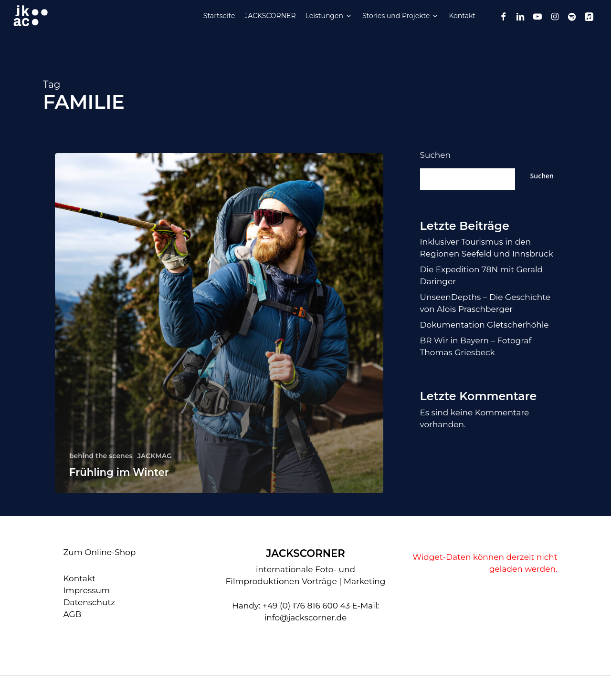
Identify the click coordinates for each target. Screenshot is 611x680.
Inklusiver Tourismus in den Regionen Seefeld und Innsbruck (486, 247)
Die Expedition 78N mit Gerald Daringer (481, 275)
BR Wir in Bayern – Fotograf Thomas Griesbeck (476, 346)
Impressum (86, 590)
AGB (72, 614)
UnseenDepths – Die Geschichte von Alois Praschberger (485, 303)
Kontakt (79, 578)
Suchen (435, 155)
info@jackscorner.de (305, 617)
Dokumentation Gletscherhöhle (484, 325)
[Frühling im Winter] (219, 323)
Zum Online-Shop (99, 552)
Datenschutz (89, 602)
